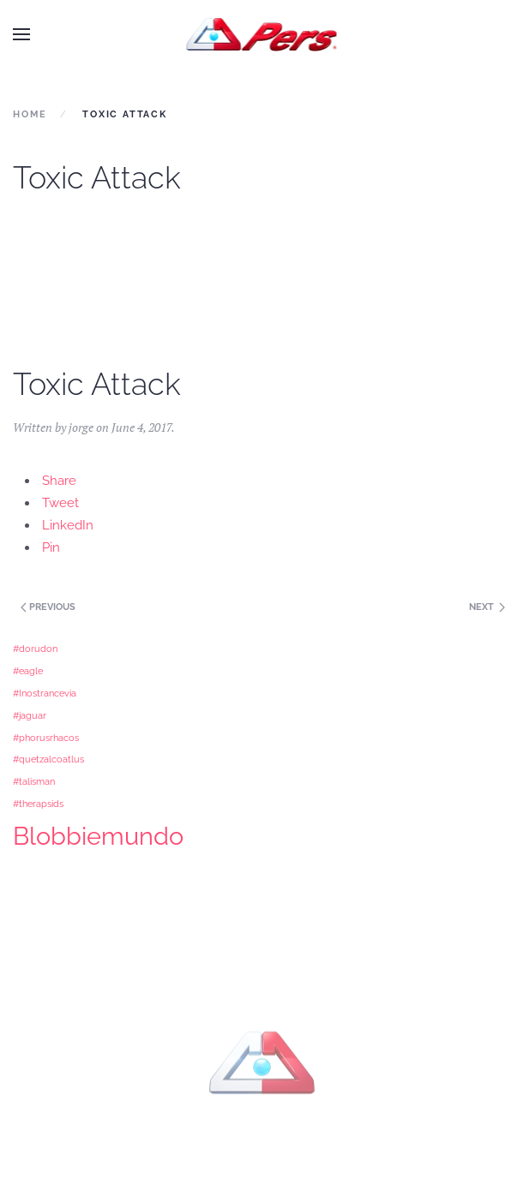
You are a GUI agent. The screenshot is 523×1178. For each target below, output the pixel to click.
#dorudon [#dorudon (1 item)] (35, 648)
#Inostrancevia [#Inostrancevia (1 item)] (44, 693)
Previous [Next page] (46, 607)
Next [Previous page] (487, 607)
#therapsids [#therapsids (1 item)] (38, 803)
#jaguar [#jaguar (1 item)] (29, 715)
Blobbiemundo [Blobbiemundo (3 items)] (98, 836)
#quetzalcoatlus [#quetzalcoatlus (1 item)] (48, 759)
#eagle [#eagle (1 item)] (28, 671)
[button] (21, 34)
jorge (81, 427)
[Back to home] (262, 34)
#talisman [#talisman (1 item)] (34, 781)
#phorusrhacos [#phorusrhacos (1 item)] (46, 738)
